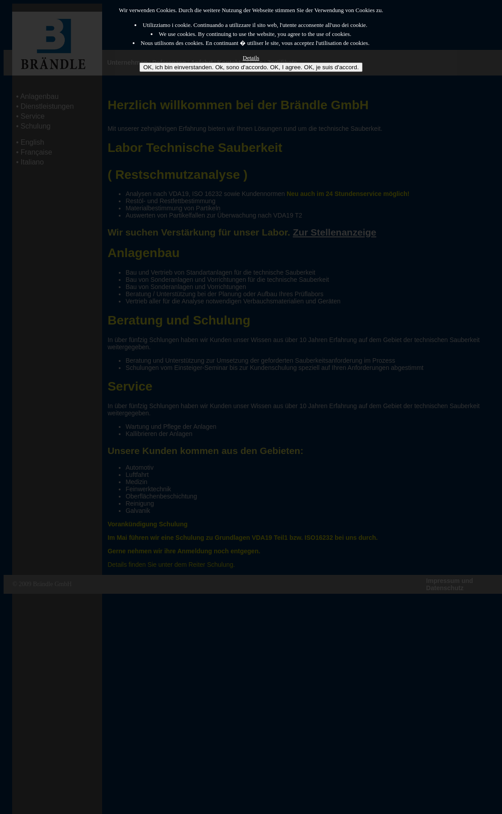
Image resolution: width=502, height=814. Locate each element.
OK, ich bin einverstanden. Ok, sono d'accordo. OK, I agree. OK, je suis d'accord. (251, 67)
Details (251, 57)
